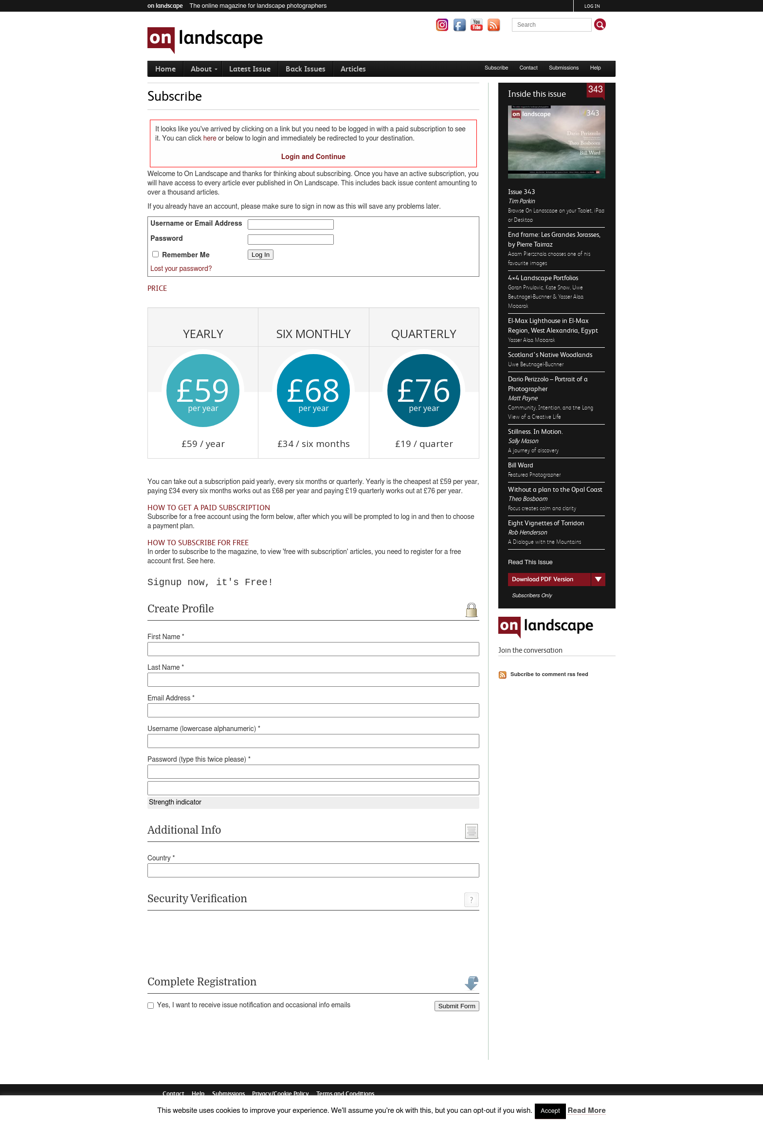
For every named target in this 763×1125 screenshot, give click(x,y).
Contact (529, 68)
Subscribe (497, 68)
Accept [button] (550, 1111)
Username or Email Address (196, 223)
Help (595, 68)
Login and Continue (313, 157)
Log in (592, 6)
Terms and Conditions (345, 1093)
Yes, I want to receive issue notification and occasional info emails (248, 1005)
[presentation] (221, 942)
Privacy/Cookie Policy (280, 1093)
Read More (586, 1110)
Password (166, 238)
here (210, 138)
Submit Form (456, 1006)
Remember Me (181, 255)
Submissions (564, 68)
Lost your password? (181, 269)
